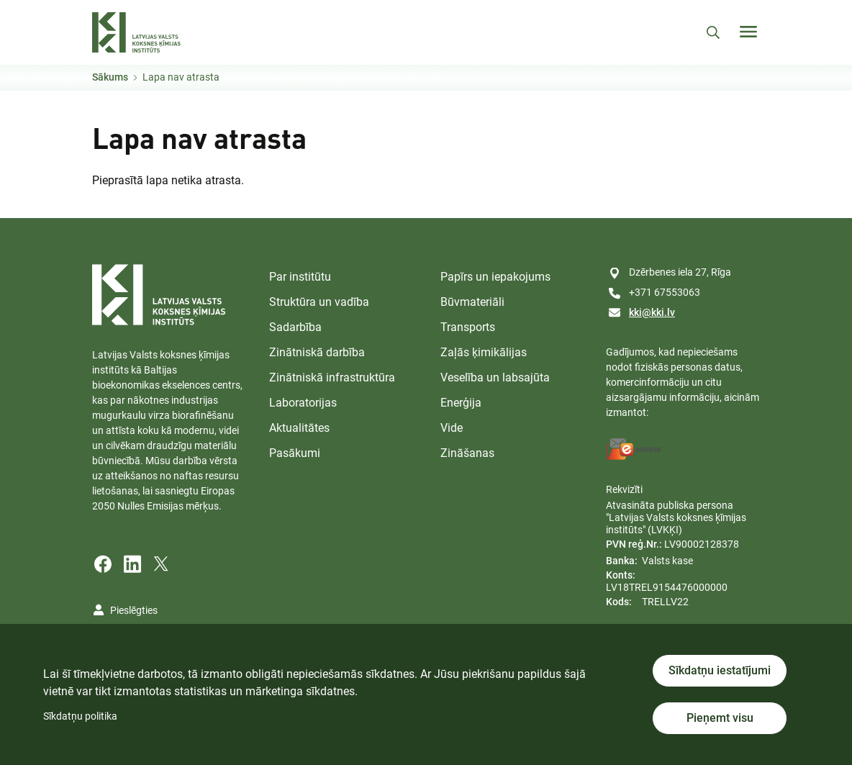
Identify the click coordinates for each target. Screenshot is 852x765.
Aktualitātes (299, 428)
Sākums (110, 77)
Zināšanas (467, 453)
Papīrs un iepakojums (495, 277)
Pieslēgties (134, 610)
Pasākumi (294, 453)
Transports (467, 327)
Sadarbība (295, 327)
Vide (451, 428)
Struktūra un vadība (319, 302)
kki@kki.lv (652, 312)
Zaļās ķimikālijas (483, 352)
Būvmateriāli (472, 302)
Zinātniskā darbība (317, 352)
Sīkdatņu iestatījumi (720, 670)
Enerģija (460, 402)
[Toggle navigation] (748, 31)
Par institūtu (300, 277)
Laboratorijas (303, 402)
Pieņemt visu (719, 718)
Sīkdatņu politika (80, 716)
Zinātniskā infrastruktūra (332, 377)
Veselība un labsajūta (495, 377)
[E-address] (634, 449)
